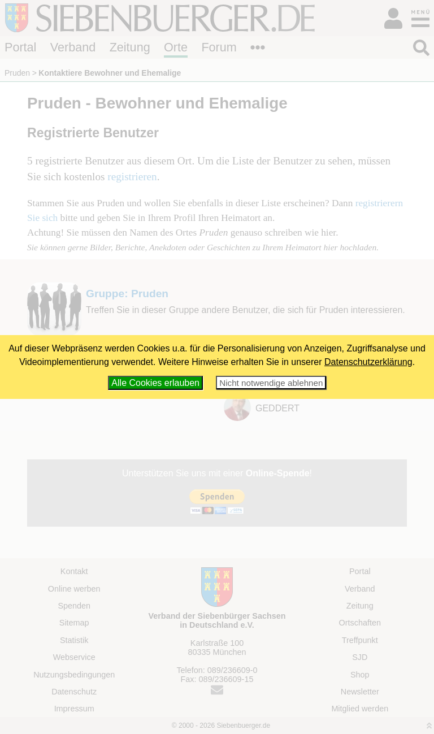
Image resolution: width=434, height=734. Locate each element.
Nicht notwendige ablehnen (271, 383)
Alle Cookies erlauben (155, 383)
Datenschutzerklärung (368, 362)
